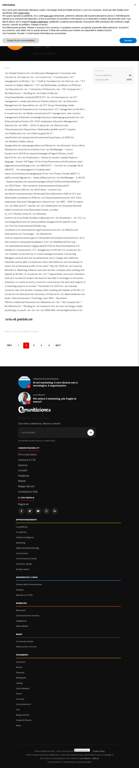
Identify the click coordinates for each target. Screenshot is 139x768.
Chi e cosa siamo (27, 454)
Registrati (23, 504)
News (19, 634)
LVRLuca (95, 758)
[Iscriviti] (90, 432)
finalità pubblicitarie (39, 22)
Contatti (22, 470)
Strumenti (22, 654)
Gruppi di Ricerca (23, 720)
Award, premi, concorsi (26, 646)
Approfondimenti (26, 519)
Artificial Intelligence (25, 537)
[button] (135, 4)
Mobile (22, 481)
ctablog (19, 683)
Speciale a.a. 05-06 (24, 595)
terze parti (48, 16)
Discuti (19, 667)
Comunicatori (22, 553)
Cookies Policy (98, 751)
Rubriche (21, 603)
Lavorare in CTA (27, 459)
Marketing (20, 542)
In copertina (21, 532)
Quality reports (22, 569)
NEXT (58, 345)
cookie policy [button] (24, 13)
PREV (9, 345)
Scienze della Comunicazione (29, 584)
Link (18, 709)
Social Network (22, 688)
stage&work (21, 620)
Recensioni (21, 610)
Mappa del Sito (22, 715)
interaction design (24, 563)
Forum (19, 693)
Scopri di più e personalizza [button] (21, 40)
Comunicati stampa (24, 641)
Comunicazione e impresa (27, 615)
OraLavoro (20, 662)
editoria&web (22, 626)
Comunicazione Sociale (26, 558)
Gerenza (22, 465)
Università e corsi (27, 577)
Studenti (20, 589)
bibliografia (21, 677)
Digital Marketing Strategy (27, 548)
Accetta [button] (128, 40)
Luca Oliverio (85, 758)
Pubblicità (23, 475)
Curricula (20, 699)
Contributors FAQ (28, 491)
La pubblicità (21, 526)
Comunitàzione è (23, 704)
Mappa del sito (26, 486)
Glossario (20, 672)
